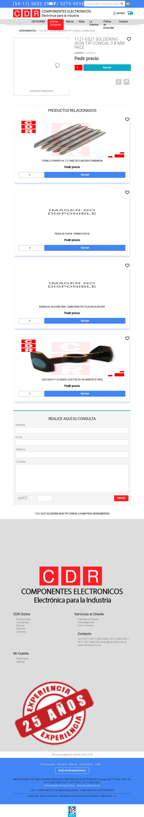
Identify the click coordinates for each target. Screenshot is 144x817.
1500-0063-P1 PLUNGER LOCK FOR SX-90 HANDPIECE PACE (72, 379)
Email (19, 437)
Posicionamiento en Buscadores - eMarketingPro (92, 796)
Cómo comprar (86, 625)
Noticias (20, 628)
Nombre (20, 424)
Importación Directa (88, 619)
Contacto (123, 21)
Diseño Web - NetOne (37, 796)
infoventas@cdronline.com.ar (59, 785)
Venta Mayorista (86, 622)
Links (98, 764)
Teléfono (21, 449)
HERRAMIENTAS (27, 30)
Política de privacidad (108, 24)
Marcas (70, 21)
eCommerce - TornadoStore (58, 796)
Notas (82, 21)
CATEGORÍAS (38, 21)
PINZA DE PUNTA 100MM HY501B (72, 233)
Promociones (23, 619)
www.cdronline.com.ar (88, 785)
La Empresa (94, 23)
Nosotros (62, 764)
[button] (51, 3)
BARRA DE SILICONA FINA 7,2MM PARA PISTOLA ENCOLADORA (72, 306)
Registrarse (22, 658)
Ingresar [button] (20, 661)
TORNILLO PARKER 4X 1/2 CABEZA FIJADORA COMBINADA (72, 160)
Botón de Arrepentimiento (72, 770)
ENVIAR (121, 498)
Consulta (21, 461)
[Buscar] (122, 4)
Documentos (86, 764)
